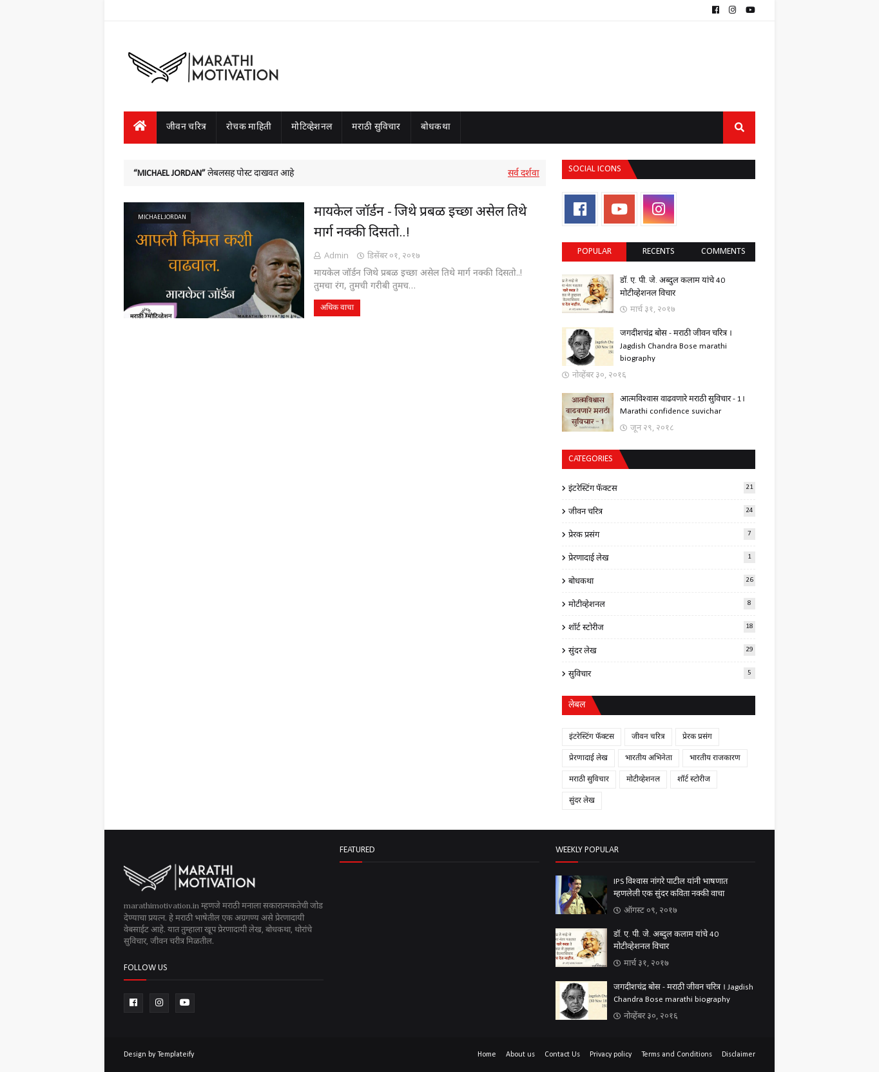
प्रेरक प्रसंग (661, 534)
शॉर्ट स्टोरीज (661, 627)
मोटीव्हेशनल (661, 603)
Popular (594, 251)
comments (723, 251)
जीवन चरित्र (661, 511)
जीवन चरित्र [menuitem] (186, 127)
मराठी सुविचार (589, 779)
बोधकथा (661, 580)
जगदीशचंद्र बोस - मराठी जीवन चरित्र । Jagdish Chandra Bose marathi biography (676, 346)
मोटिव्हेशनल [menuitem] (311, 127)
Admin (336, 255)
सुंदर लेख (661, 650)
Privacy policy (611, 1054)
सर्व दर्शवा (523, 173)
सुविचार (661, 673)
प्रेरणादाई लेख (661, 557)
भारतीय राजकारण (715, 758)
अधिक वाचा (337, 308)
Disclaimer (738, 1054)
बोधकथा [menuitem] (435, 127)
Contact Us (562, 1054)
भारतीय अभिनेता (648, 758)
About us (520, 1054)
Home (487, 1054)
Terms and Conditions (676, 1054)
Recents (658, 251)
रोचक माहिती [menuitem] (248, 127)
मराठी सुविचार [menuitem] (376, 127)
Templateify (175, 1054)
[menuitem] (140, 127)
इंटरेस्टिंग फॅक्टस (661, 487)
